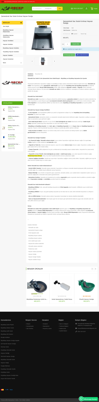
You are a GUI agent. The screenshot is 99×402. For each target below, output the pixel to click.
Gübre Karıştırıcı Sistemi (16, 107)
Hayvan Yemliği (5, 353)
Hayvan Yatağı (5, 362)
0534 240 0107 (82, 331)
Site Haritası (29, 328)
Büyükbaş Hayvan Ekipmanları (8, 30)
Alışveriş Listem (47, 328)
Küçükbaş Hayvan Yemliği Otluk (9, 375)
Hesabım (45, 324)
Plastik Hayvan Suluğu (86, 299)
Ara (60, 8)
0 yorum (74, 33)
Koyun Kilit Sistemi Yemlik (8, 378)
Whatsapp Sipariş (69, 54)
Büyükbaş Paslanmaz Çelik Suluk (37, 299)
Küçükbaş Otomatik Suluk (8, 350)
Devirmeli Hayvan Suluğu (8, 356)
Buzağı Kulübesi (5, 337)
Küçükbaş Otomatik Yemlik (8, 369)
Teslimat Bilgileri (63, 326)
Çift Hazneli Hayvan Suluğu (8, 343)
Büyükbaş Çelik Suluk (7, 331)
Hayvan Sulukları (8, 44)
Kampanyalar (30, 326)
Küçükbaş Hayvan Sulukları (11, 51)
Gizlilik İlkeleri (63, 331)
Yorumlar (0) (38, 74)
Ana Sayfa (6, 26)
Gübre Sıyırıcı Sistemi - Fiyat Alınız (19, 125)
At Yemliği (11, 135)
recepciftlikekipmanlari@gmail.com (87, 328)
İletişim (28, 324)
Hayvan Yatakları (8, 55)
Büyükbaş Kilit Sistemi (7, 334)
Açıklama (30, 74)
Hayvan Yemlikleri (8, 40)
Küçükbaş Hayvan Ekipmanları (8, 36)
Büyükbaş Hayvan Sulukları (11, 48)
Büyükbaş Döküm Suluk (7, 328)
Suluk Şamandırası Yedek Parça (62, 299)
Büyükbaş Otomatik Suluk (8, 359)
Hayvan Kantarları (8, 59)
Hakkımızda (62, 328)
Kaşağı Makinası (5, 366)
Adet (63, 44)
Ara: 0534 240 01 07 (82, 54)
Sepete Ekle (75, 44)
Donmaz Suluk (5, 347)
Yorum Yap (82, 33)
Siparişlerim (46, 326)
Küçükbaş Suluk (5, 372)
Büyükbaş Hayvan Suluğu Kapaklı (10, 340)
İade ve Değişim (63, 324)
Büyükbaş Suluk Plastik (7, 324)
